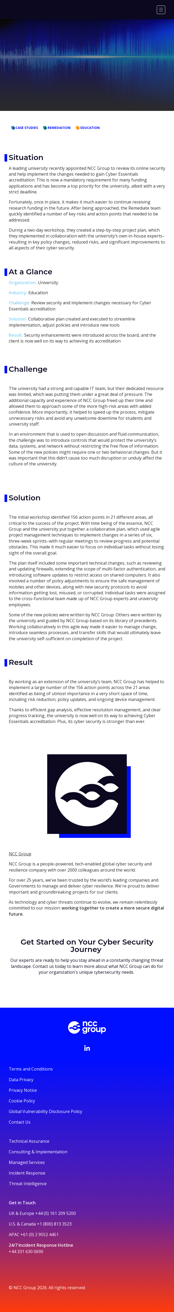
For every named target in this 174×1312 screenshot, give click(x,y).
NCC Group (20, 854)
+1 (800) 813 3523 (54, 1224)
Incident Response (27, 1173)
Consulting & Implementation (38, 1152)
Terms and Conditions (31, 1069)
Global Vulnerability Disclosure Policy (45, 1111)
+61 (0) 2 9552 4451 (39, 1234)
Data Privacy (21, 1079)
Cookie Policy (22, 1101)
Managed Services (27, 1162)
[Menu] (161, 10)
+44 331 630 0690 (26, 1251)
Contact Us (20, 1122)
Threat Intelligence (28, 1184)
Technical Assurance (29, 1141)
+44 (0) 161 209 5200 (55, 1213)
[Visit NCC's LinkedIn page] (87, 1048)
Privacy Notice (23, 1090)
